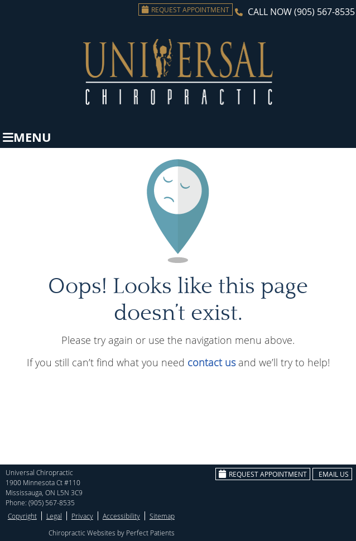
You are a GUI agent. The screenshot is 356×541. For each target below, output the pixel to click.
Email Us (334, 474)
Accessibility (121, 515)
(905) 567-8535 (324, 12)
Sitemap (162, 515)
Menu (27, 137)
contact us (211, 362)
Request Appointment (185, 9)
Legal (54, 515)
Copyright (22, 515)
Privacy (82, 515)
